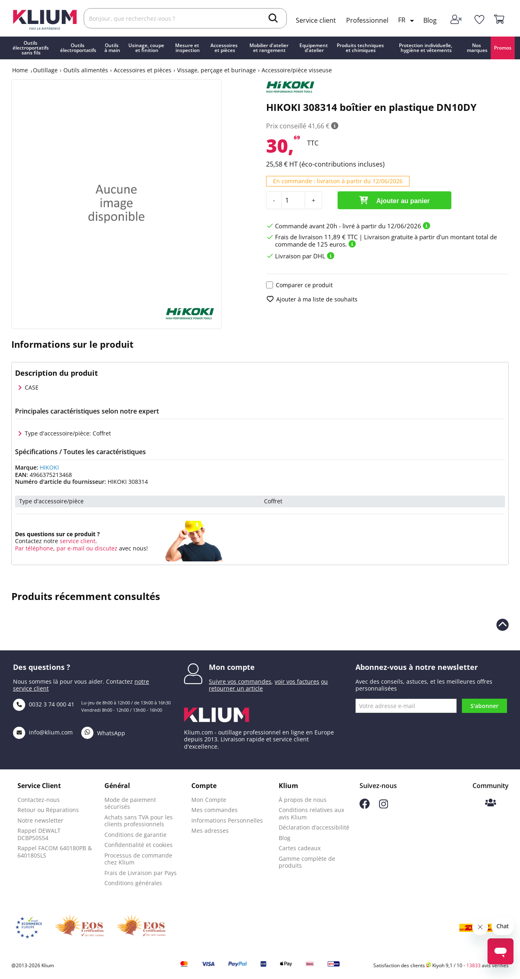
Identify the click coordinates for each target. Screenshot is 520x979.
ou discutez (101, 548)
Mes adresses (210, 830)
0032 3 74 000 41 (43, 704)
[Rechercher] (185, 18)
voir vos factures (297, 681)
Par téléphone (34, 548)
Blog (430, 20)
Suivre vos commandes (240, 681)
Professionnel (367, 20)
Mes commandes (214, 810)
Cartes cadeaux (300, 848)
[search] (273, 19)
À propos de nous (303, 800)
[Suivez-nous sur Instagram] (383, 806)
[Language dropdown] (407, 21)
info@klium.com (43, 732)
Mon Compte (208, 800)
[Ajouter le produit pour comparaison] (269, 285)
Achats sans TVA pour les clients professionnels (138, 820)
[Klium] (44, 19)
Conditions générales (133, 883)
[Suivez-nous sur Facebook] (365, 806)
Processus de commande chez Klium (138, 858)
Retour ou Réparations (48, 810)
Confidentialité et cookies (138, 845)
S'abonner (484, 706)
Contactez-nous (38, 800)
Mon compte (232, 667)
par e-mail (70, 548)
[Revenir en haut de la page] (502, 625)
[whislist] (479, 20)
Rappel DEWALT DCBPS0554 (39, 834)
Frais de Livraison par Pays (140, 873)
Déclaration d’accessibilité (314, 827)
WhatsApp (103, 733)
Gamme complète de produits (307, 862)
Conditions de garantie (135, 834)
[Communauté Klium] (490, 803)
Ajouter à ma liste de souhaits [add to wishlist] (312, 299)
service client (76, 541)
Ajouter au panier (394, 200)
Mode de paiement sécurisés (130, 803)
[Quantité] (293, 200)
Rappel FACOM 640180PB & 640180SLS (54, 851)
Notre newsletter (40, 820)
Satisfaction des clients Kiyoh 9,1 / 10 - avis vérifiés (441, 965)
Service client (316, 20)
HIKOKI (49, 467)
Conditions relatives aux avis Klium (311, 813)
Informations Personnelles (227, 820)
